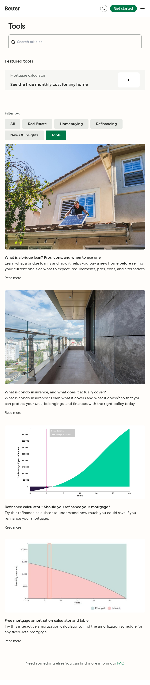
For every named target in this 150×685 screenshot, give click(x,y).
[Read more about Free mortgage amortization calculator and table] (75, 643)
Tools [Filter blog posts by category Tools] (56, 135)
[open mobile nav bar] (142, 8)
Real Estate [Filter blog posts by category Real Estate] (37, 124)
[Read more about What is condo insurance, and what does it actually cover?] (75, 414)
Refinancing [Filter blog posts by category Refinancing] (106, 124)
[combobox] (75, 41)
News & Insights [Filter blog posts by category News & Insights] (24, 135)
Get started (123, 8)
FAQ (120, 663)
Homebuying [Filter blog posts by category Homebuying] (71, 124)
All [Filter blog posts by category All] (12, 124)
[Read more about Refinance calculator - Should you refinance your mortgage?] (75, 534)
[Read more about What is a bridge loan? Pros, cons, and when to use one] (75, 278)
